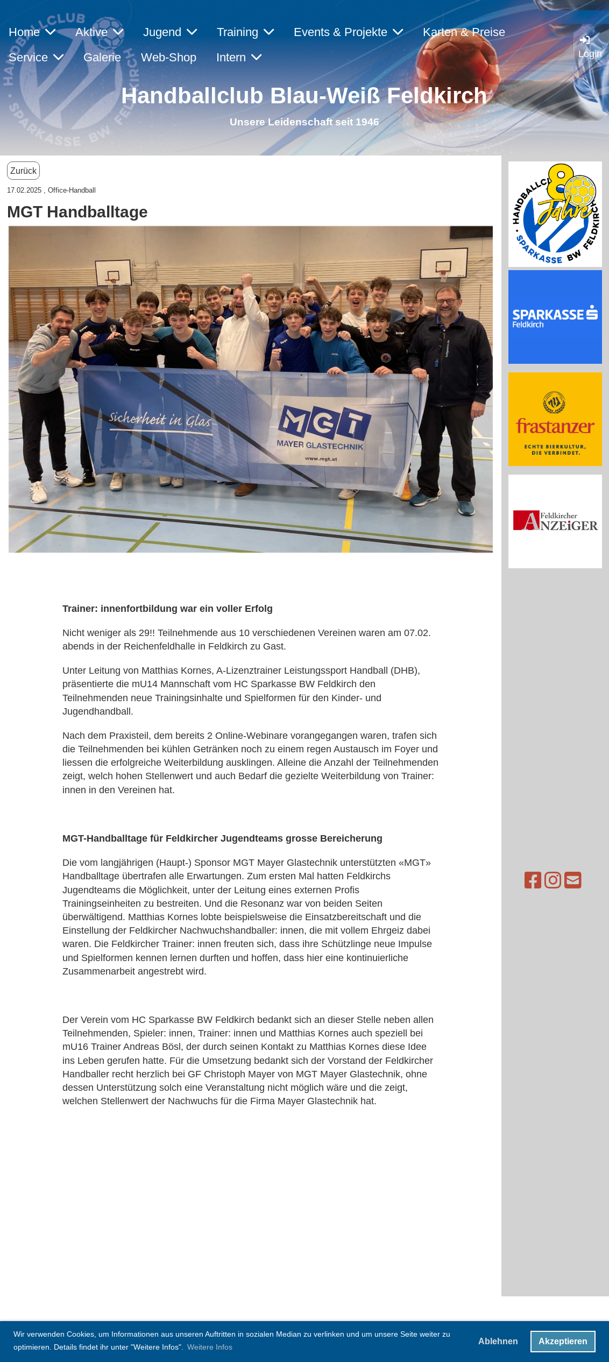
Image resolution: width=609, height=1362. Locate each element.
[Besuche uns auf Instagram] (532, 881)
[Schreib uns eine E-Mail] (552, 881)
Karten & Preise (464, 32)
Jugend (170, 32)
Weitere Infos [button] (209, 1347)
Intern (238, 57)
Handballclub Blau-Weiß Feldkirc (297, 95)
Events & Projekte (348, 32)
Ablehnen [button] (498, 1341)
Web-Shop (168, 57)
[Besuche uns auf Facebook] (512, 881)
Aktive (99, 32)
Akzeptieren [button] (563, 1341)
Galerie (102, 57)
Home (32, 32)
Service (36, 57)
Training (245, 32)
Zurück (23, 170)
